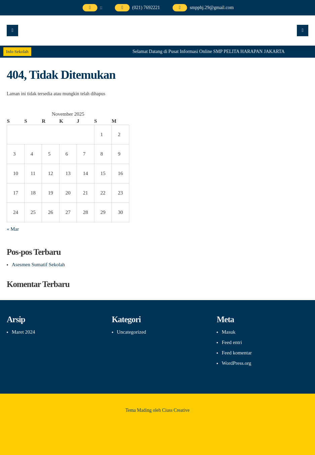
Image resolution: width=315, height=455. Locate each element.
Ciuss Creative (176, 410)
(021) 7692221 (146, 7)
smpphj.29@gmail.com (212, 7)
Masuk (228, 332)
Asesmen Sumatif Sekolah (38, 264)
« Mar (13, 229)
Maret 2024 (23, 332)
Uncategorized (131, 332)
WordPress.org (236, 363)
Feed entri (232, 342)
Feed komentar (237, 352)
